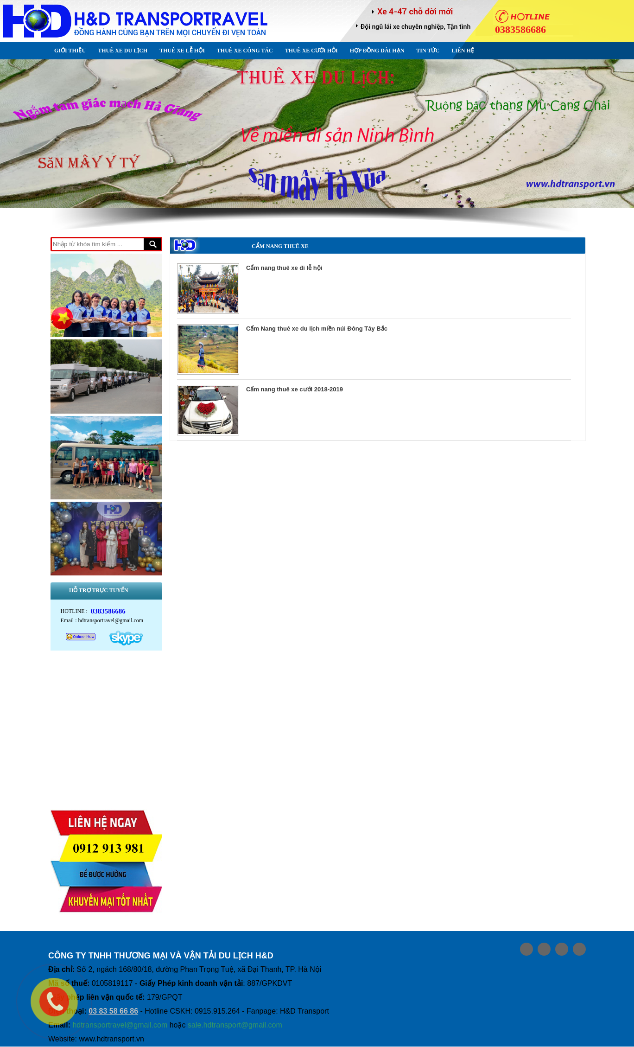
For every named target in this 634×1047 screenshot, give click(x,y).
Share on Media (579, 949)
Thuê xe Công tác (245, 50)
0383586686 (108, 611)
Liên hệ (462, 50)
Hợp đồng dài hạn (377, 50)
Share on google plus (544, 949)
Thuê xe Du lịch (122, 50)
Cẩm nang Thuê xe (280, 246)
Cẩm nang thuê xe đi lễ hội (284, 267)
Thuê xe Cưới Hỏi (311, 50)
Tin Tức (427, 50)
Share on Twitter (561, 949)
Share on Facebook (526, 949)
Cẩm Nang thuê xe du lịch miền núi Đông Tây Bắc (316, 328)
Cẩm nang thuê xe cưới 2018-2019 (294, 389)
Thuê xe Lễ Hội (182, 50)
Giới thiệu (70, 50)
